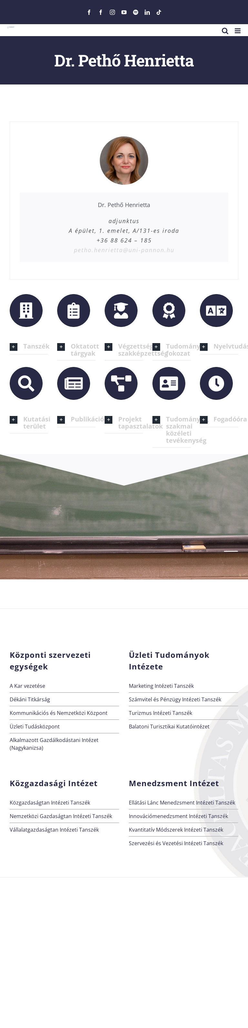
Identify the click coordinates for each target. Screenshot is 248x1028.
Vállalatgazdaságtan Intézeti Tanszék (54, 829)
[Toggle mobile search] (225, 30)
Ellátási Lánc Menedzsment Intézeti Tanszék (182, 802)
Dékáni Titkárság (30, 699)
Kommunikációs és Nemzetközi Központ (59, 713)
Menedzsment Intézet (174, 783)
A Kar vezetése (27, 685)
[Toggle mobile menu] (238, 30)
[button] (29, 347)
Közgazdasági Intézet (54, 783)
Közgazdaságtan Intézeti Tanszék (50, 802)
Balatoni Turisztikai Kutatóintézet (169, 726)
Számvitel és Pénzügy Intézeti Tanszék (175, 699)
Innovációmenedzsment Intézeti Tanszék (178, 816)
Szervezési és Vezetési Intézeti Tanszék (176, 843)
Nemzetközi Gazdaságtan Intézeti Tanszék (61, 816)
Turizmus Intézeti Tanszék (160, 713)
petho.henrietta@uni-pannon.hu (124, 250)
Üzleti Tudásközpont (35, 726)
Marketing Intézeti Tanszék (161, 685)
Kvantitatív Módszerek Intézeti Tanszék (176, 829)
